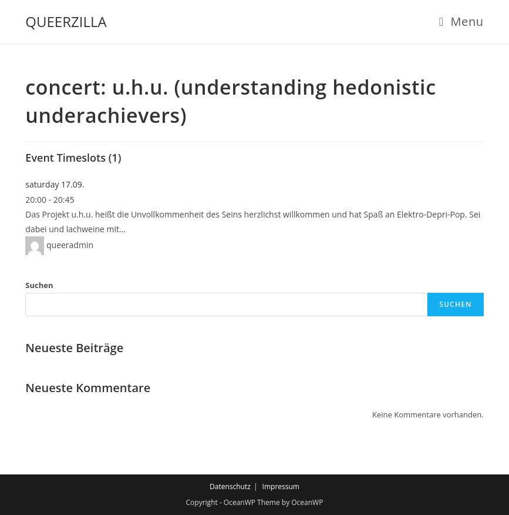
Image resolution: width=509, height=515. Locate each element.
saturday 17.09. (54, 184)
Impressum (280, 486)
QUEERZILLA (65, 21)
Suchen (39, 285)
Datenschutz (230, 486)
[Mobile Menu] (461, 22)
